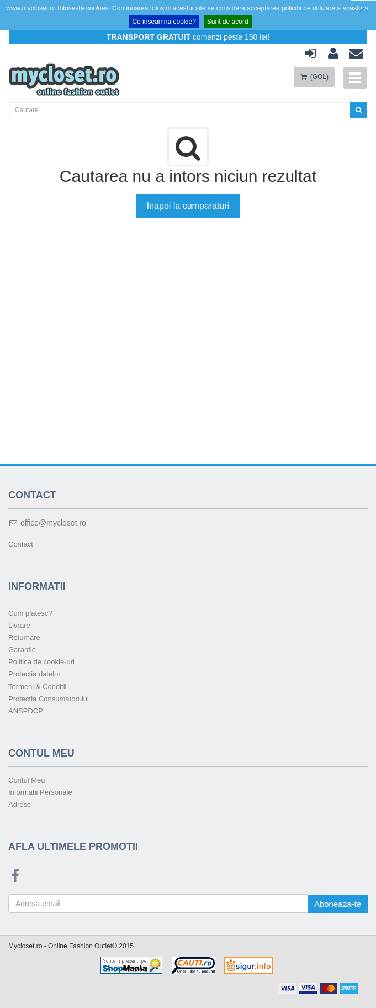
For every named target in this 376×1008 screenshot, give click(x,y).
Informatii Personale (40, 792)
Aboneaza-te (337, 904)
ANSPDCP (25, 711)
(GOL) (314, 77)
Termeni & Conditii (37, 687)
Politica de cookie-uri (41, 662)
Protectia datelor (34, 674)
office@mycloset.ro (47, 522)
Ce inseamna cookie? (163, 21)
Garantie (22, 649)
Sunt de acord (227, 21)
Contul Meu (26, 780)
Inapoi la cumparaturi (188, 206)
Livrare (19, 625)
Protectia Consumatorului (48, 699)
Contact (20, 544)
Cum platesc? (30, 613)
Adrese (19, 804)
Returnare (24, 637)
